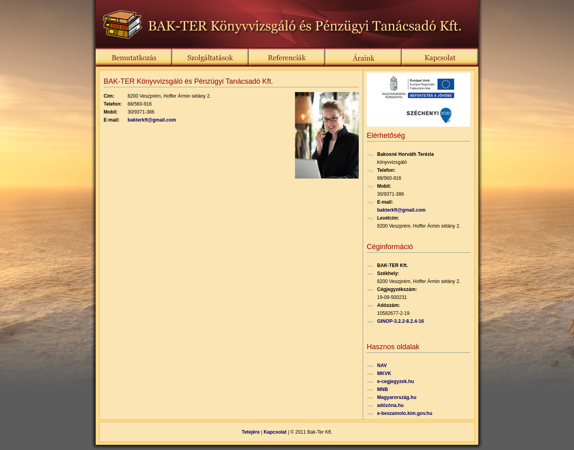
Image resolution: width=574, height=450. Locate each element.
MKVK (384, 373)
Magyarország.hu (397, 397)
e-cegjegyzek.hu (395, 381)
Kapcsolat (274, 432)
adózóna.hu (390, 405)
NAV (382, 365)
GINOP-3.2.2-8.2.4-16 (400, 321)
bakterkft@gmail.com (152, 120)
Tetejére (251, 432)
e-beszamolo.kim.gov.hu (404, 413)
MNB (382, 389)
